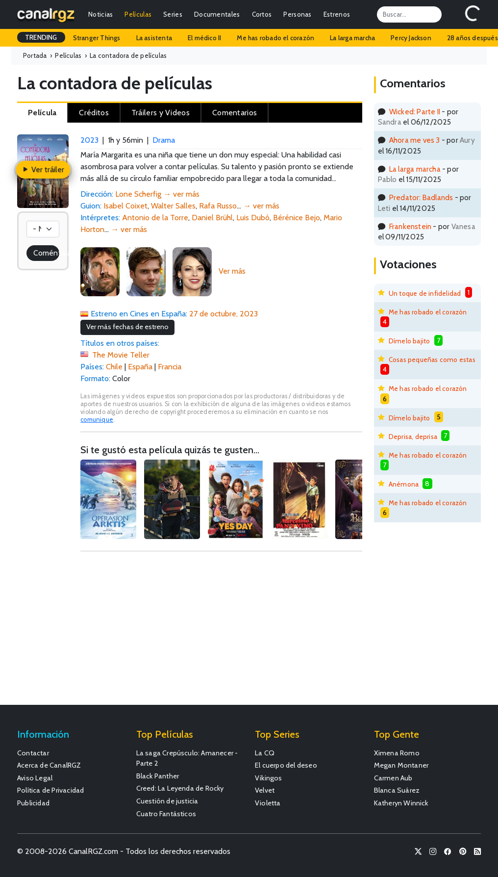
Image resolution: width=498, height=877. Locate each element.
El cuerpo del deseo (286, 765)
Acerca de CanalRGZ (49, 765)
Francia (169, 366)
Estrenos (337, 14)
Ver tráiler (43, 169)
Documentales (217, 14)
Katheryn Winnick (401, 803)
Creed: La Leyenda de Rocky (180, 788)
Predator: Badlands (421, 197)
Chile (114, 366)
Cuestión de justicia (167, 801)
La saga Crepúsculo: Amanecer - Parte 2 (187, 758)
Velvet (264, 790)
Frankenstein (410, 226)
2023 (89, 140)
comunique (96, 419)
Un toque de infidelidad (425, 293)
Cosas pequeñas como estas (432, 359)
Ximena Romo (397, 752)
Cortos (262, 14)
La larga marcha (352, 38)
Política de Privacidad (50, 790)
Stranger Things (97, 38)
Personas (297, 14)
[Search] (409, 14)
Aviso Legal (34, 778)
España (140, 366)
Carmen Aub (393, 778)
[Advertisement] (221, 632)
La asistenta (154, 38)
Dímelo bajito (409, 341)
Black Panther (157, 776)
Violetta (268, 803)
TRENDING (41, 37)
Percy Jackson (411, 38)
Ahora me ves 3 (414, 140)
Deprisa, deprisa (413, 436)
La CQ (264, 752)
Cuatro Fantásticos (166, 813)
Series (172, 14)
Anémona (404, 484)
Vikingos (268, 778)
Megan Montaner (401, 765)
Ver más (232, 271)
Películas (137, 14)
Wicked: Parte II (414, 111)
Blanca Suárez (397, 790)
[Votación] (42, 229)
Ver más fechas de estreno (127, 326)
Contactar (33, 752)
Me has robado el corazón (275, 38)
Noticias (100, 14)
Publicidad (33, 803)
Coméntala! (46, 253)
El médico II (204, 38)
